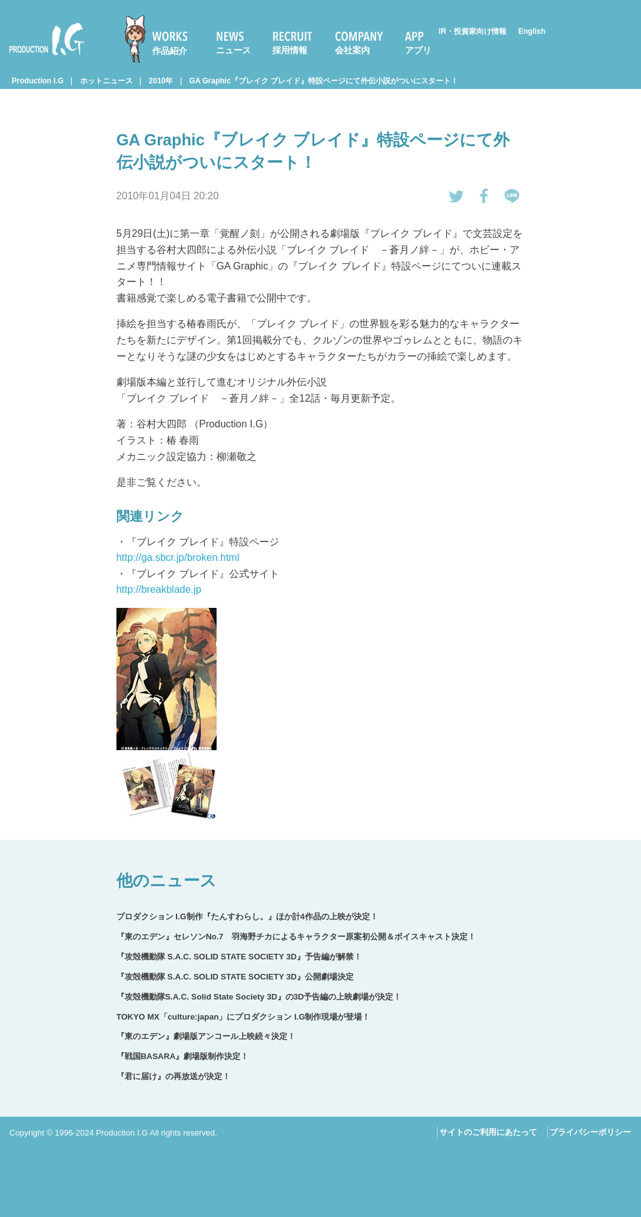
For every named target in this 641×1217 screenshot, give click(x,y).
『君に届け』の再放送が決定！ (173, 1076)
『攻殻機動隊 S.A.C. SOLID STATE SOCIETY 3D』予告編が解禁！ (239, 956)
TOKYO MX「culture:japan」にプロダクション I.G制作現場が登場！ (243, 1016)
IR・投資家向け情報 (472, 31)
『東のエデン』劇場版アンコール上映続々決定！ (205, 1036)
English (531, 31)
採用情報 (289, 50)
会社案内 (352, 50)
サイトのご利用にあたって (488, 1132)
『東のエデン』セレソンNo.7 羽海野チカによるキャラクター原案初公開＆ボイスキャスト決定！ (296, 936)
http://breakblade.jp (159, 589)
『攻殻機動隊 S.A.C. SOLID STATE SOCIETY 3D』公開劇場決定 (235, 976)
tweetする (456, 196)
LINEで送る (512, 196)
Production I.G (47, 39)
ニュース (233, 50)
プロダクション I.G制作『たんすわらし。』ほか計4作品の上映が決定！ (247, 916)
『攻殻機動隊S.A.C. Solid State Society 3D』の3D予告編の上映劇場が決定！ (259, 996)
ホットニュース (106, 80)
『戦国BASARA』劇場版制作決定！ (182, 1056)
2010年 (161, 80)
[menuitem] (161, 39)
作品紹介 (169, 51)
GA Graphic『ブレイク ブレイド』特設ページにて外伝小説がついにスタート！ (323, 80)
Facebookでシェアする (484, 196)
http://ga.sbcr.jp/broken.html (178, 557)
